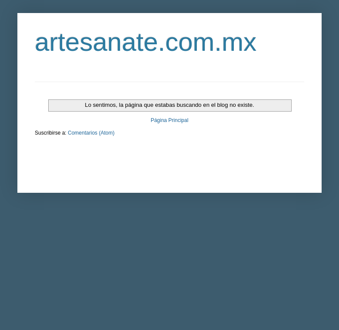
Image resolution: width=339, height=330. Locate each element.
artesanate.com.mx (145, 41)
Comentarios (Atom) (91, 133)
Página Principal (170, 120)
